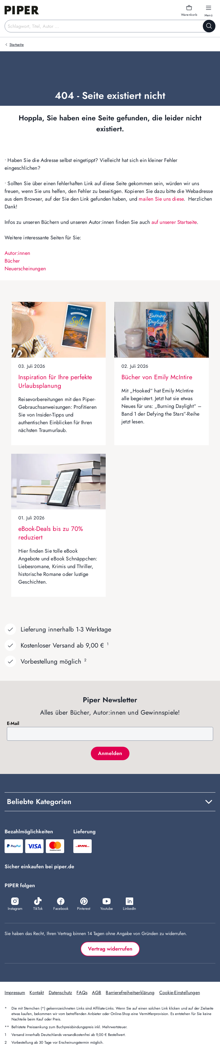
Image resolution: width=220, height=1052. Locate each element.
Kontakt (37, 992)
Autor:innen (17, 253)
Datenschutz (60, 992)
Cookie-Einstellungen (179, 992)
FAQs (81, 992)
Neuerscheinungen (25, 268)
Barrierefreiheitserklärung (130, 992)
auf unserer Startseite (174, 222)
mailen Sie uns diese (161, 199)
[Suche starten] (209, 26)
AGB (96, 992)
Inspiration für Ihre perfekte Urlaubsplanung (55, 381)
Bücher (12, 261)
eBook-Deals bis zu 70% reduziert (50, 533)
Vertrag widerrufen (110, 949)
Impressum (15, 992)
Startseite (16, 44)
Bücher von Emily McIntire (156, 377)
